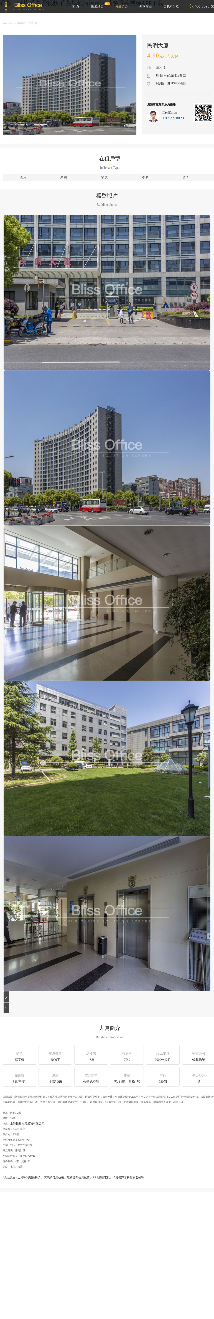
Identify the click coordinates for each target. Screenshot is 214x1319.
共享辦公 (145, 6)
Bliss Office (8, 23)
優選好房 (99, 5)
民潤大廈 (33, 23)
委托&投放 (171, 6)
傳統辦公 (121, 6)
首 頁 (76, 6)
